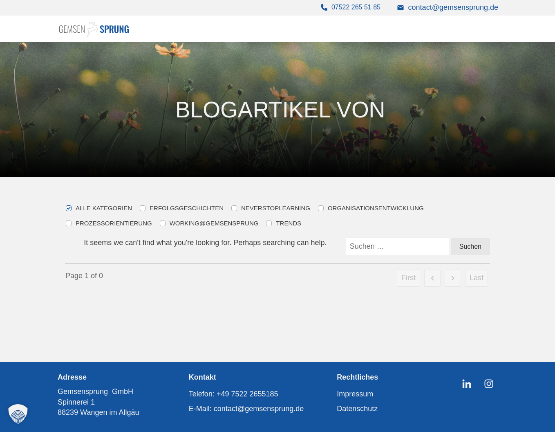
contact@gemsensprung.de (453, 7)
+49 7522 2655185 (247, 394)
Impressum (355, 394)
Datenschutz (357, 409)
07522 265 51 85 (355, 7)
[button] (18, 414)
